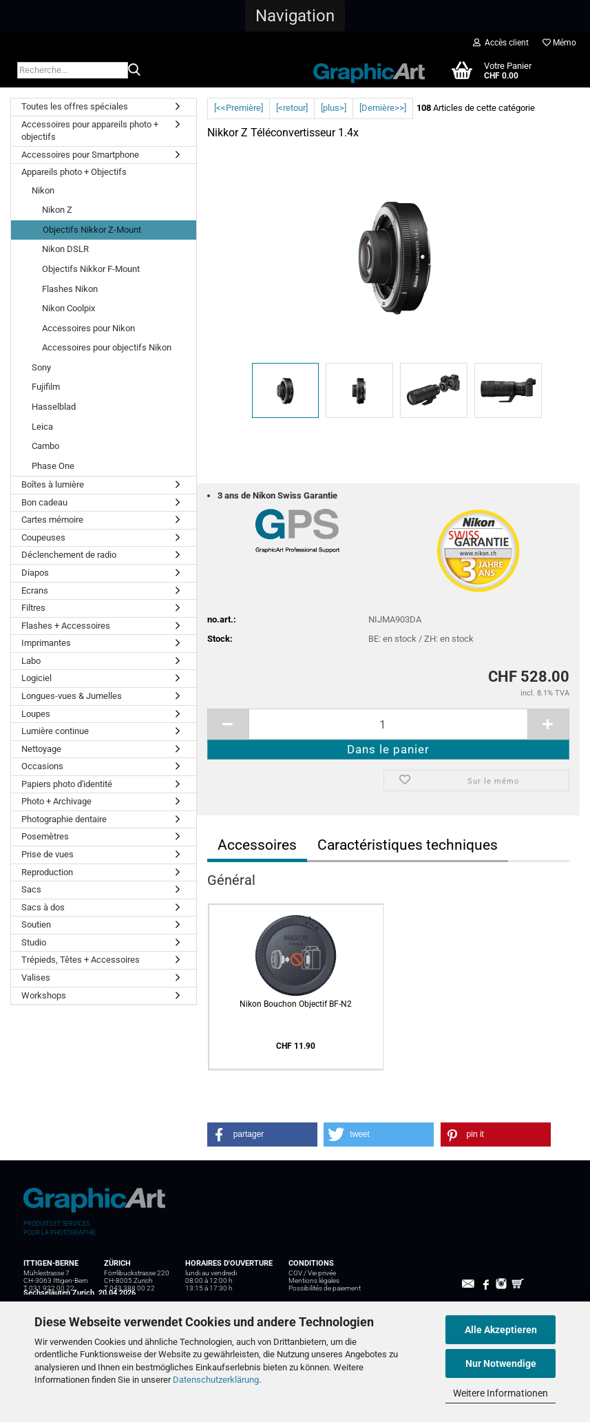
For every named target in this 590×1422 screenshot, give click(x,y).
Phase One (53, 466)
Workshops (43, 995)
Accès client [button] (501, 43)
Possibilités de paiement (324, 1288)
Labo (31, 661)
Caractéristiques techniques (407, 845)
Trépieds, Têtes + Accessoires (80, 959)
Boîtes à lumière (52, 484)
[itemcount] (388, 724)
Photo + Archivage (56, 801)
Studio (33, 942)
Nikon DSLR (65, 249)
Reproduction (47, 872)
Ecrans (34, 590)
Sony (41, 367)
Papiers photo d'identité (66, 784)
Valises (35, 977)
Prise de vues (47, 854)
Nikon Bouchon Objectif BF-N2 (296, 1004)
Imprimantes (46, 643)
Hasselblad (54, 406)
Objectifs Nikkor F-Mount (91, 269)
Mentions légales (313, 1280)
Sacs (31, 889)
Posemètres (45, 836)
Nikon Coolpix (68, 308)
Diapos (35, 572)
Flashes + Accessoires (65, 625)
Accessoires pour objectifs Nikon (106, 347)
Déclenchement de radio (68, 555)
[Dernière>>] (382, 108)
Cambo (45, 446)
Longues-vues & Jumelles (71, 696)
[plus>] (333, 108)
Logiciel (36, 678)
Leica (42, 426)
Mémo (559, 43)
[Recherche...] (134, 71)
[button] (295, 16)
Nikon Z (57, 210)
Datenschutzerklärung (216, 1379)
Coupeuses (43, 537)
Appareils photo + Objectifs (74, 172)
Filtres (33, 608)
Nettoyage (41, 749)
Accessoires (257, 845)
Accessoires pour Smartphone (80, 154)
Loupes (35, 714)
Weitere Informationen (500, 1393)
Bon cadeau (44, 502)
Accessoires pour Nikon (88, 328)
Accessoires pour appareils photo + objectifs (89, 131)
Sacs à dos (43, 907)
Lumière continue (55, 731)
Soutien (36, 924)
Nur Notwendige (500, 1363)
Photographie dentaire (64, 819)
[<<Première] (238, 108)
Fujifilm (46, 386)
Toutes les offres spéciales (74, 106)
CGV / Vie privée (312, 1273)
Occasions (42, 766)
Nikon (43, 190)
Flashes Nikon (70, 289)
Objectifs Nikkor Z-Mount (92, 229)
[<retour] (292, 108)
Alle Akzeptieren (501, 1329)
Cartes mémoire (52, 519)
